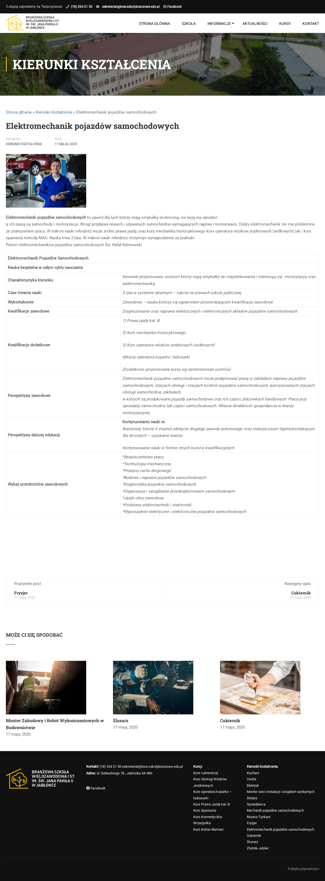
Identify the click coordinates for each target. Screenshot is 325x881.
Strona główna (154, 23)
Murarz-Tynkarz (258, 817)
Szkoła (189, 23)
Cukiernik (301, 592)
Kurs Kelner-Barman (208, 829)
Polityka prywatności (303, 869)
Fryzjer (21, 592)
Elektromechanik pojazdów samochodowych (280, 829)
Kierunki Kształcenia (54, 112)
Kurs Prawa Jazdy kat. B (211, 804)
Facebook (174, 7)
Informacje (219, 23)
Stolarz (252, 798)
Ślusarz (121, 720)
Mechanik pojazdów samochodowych (275, 811)
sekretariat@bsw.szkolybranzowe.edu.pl (131, 7)
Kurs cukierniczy (205, 773)
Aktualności (255, 23)
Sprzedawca (256, 804)
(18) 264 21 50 (81, 7)
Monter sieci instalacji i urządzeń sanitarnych (281, 792)
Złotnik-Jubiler (258, 848)
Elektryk (253, 785)
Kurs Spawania (204, 811)
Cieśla (251, 779)
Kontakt (311, 23)
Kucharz (253, 773)
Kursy (285, 23)
